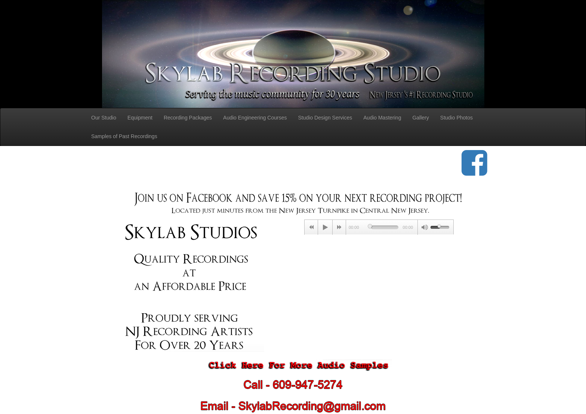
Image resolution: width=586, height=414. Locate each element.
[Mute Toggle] (424, 227)
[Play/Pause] (325, 227)
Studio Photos (456, 118)
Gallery (420, 118)
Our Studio (103, 118)
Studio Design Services (325, 118)
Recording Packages (188, 118)
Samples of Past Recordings (124, 136)
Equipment (139, 118)
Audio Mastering (382, 118)
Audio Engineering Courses (255, 118)
